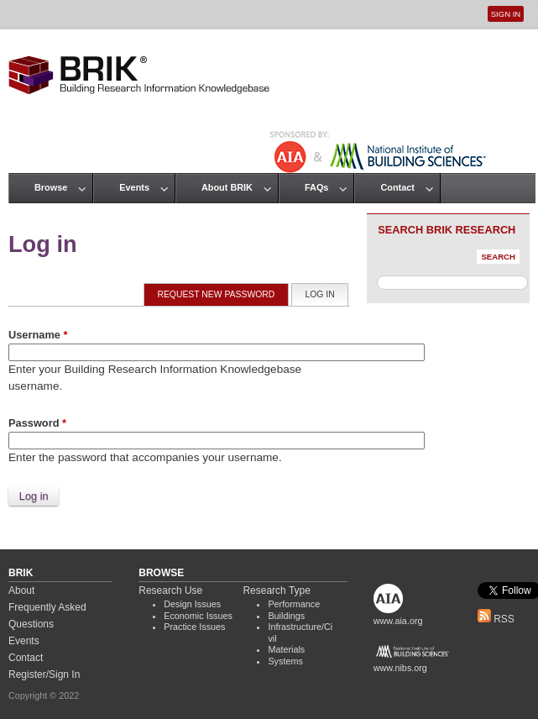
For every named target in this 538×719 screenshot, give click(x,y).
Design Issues (192, 604)
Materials (286, 649)
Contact (397, 187)
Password (37, 423)
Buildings (286, 616)
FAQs (316, 187)
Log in (327, 293)
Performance (294, 604)
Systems (285, 661)
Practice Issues (194, 627)
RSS (496, 619)
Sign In (505, 13)
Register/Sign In (44, 674)
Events (134, 187)
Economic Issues (198, 616)
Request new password (215, 294)
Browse (50, 187)
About (21, 590)
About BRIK (227, 187)
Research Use (170, 590)
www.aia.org (398, 621)
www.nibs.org (400, 668)
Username (37, 334)
